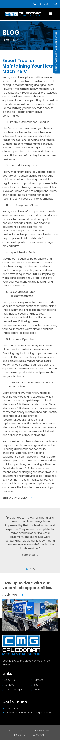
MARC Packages (12, 689)
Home (5, 40)
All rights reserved (19, 730)
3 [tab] (34, 569)
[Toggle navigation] (50, 14)
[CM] (42, 734)
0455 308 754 (45, 4)
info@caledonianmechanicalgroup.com (27, 712)
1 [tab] (27, 569)
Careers (37, 680)
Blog (15, 40)
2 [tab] (30, 569)
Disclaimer (20, 734)
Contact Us (38, 689)
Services (8, 684)
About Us (8, 680)
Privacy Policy (41, 730)
